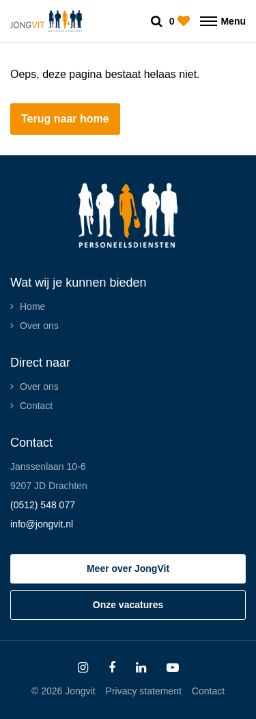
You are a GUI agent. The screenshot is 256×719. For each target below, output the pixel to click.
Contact (36, 405)
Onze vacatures (128, 604)
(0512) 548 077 (42, 504)
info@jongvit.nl (41, 524)
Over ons (39, 325)
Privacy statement (144, 690)
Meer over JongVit (128, 568)
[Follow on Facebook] (112, 668)
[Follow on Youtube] (173, 668)
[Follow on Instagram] (83, 668)
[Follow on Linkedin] (141, 668)
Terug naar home (65, 119)
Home (32, 306)
